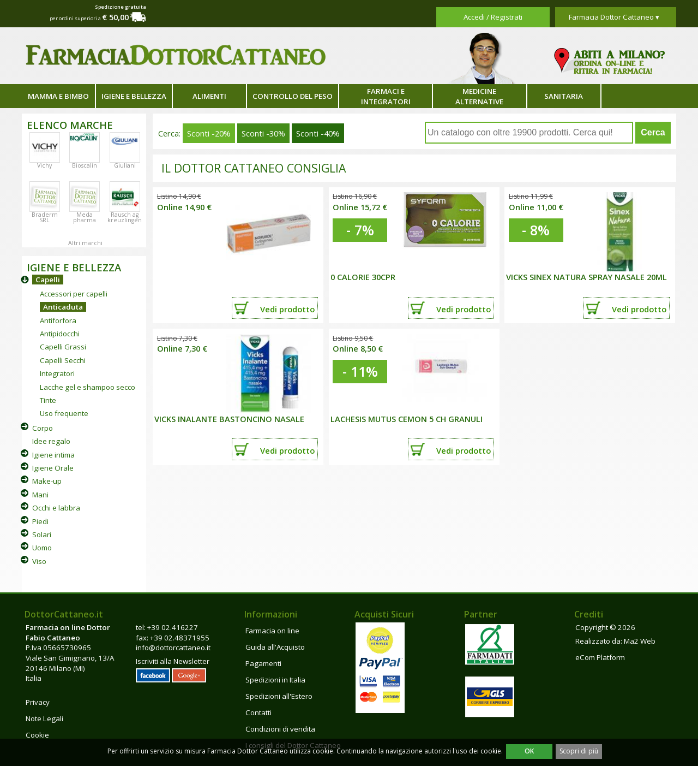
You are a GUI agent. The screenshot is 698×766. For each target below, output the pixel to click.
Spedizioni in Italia (275, 680)
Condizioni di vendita (280, 729)
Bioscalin (84, 165)
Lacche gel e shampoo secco (87, 387)
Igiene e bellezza (133, 96)
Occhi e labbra (56, 508)
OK (529, 751)
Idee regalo (51, 441)
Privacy (38, 702)
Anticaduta (63, 307)
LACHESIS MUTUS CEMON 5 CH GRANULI (406, 418)
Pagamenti (263, 663)
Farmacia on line (272, 631)
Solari (41, 534)
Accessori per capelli (73, 294)
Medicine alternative (479, 96)
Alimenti (209, 96)
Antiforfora (58, 320)
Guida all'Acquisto (275, 647)
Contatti (258, 712)
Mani (40, 495)
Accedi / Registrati (493, 17)
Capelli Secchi (63, 360)
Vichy (44, 165)
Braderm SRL (45, 217)
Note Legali (44, 718)
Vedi (287, 309)
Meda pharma (84, 217)
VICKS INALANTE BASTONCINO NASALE (229, 418)
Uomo (42, 548)
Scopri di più (578, 751)
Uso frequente (64, 413)
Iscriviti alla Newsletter (172, 661)
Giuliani (125, 165)
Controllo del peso (292, 96)
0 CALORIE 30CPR (362, 276)
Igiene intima (53, 455)
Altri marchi (85, 243)
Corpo (42, 428)
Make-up (47, 481)
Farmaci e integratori (386, 96)
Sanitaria (563, 96)
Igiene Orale (53, 468)
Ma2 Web (639, 641)
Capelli (47, 279)
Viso (39, 561)
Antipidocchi (60, 334)
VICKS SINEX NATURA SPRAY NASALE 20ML (586, 276)
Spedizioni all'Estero (278, 696)
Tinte (48, 400)
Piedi (40, 521)
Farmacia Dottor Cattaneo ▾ (614, 17)
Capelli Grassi (63, 347)
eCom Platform (600, 657)
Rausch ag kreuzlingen (124, 217)
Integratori (57, 373)
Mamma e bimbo (58, 96)
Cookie (37, 735)
